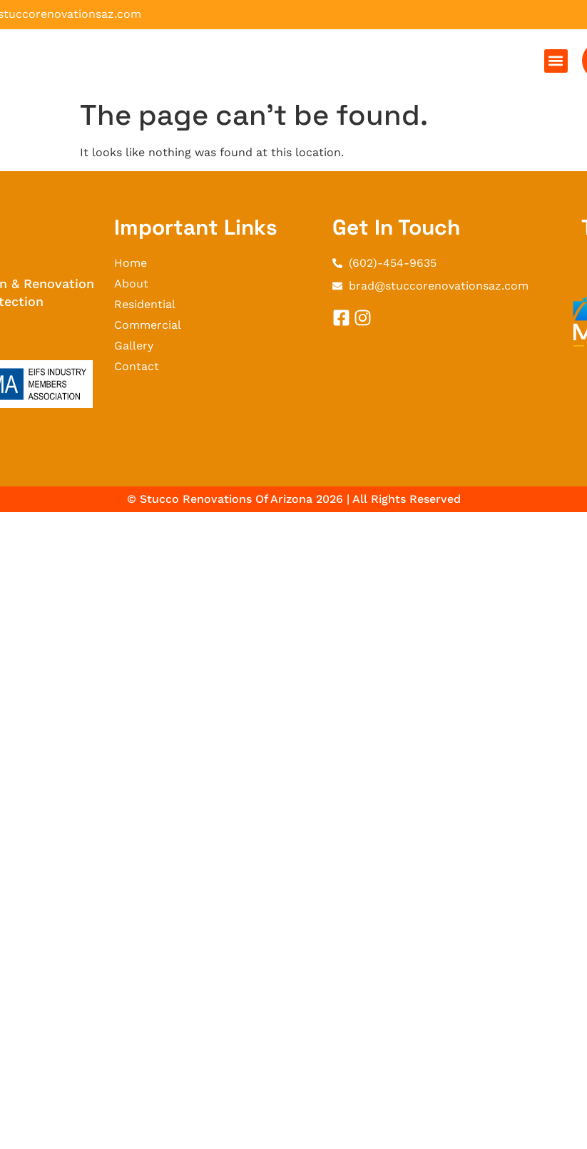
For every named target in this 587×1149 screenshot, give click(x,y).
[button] (556, 61)
